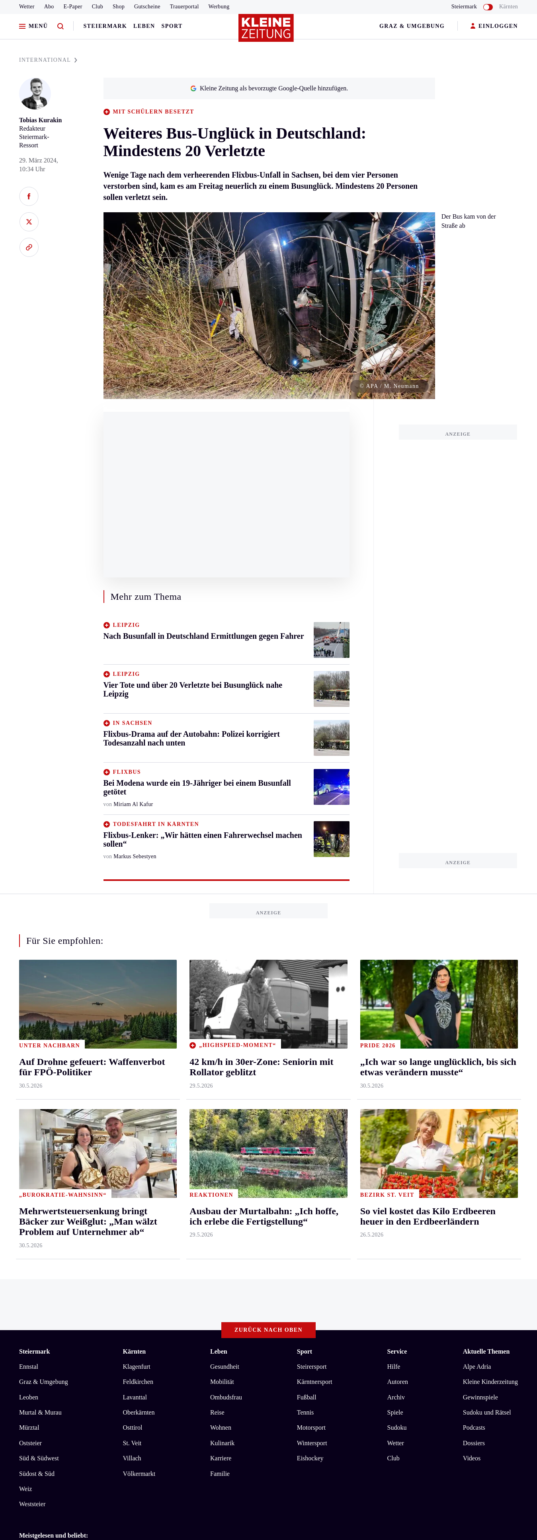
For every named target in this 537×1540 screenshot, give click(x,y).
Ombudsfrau (226, 1397)
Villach (132, 1458)
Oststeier (30, 1443)
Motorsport (311, 1427)
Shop (119, 7)
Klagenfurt (136, 1366)
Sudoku (397, 1427)
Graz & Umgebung (412, 26)
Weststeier (32, 1504)
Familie (220, 1473)
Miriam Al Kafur (133, 804)
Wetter (27, 7)
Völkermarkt (139, 1473)
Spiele (395, 1412)
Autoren (397, 1381)
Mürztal (29, 1427)
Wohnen (220, 1427)
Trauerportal (184, 7)
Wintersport (312, 1443)
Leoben (28, 1397)
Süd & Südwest (39, 1458)
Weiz (25, 1488)
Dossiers (474, 1443)
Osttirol (132, 1427)
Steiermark (105, 26)
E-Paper (73, 7)
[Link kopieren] (29, 247)
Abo (49, 7)
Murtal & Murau (40, 1412)
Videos (471, 1458)
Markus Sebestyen (134, 856)
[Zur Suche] (60, 26)
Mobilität (222, 1381)
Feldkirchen (138, 1381)
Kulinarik (222, 1443)
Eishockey (310, 1458)
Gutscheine (147, 7)
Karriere (220, 1458)
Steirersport (312, 1366)
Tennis (305, 1412)
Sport (172, 26)
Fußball (306, 1397)
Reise (217, 1412)
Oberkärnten (138, 1412)
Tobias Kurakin (40, 120)
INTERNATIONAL (48, 60)
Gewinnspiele (480, 1397)
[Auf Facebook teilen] (29, 196)
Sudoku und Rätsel (487, 1412)
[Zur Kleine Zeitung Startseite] (266, 31)
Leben (144, 26)
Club (97, 7)
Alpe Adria (477, 1366)
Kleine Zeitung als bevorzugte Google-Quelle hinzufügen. (269, 88)
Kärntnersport (314, 1381)
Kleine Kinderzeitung (490, 1381)
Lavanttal (134, 1397)
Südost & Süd (37, 1473)
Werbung (219, 7)
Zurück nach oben (268, 1330)
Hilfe (393, 1366)
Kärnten (508, 7)
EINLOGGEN (494, 26)
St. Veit (132, 1443)
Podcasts (474, 1427)
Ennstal (28, 1366)
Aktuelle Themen (486, 1351)
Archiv (396, 1397)
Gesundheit (224, 1366)
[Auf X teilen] (29, 221)
